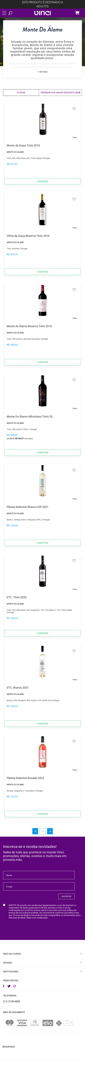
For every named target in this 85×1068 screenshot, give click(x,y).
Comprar (42, 181)
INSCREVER (66, 896)
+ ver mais (42, 71)
